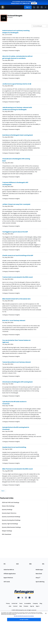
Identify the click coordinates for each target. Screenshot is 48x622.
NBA (30, 564)
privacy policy (15, 3)
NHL (43, 564)
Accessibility (27, 603)
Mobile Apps (39, 569)
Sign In (37, 606)
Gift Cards (7, 581)
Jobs (10, 606)
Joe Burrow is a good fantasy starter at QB (16, 84)
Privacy (8, 603)
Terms (20, 603)
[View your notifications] (37, 7)
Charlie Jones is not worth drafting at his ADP (17, 255)
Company (35, 603)
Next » (3, 491)
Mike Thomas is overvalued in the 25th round (17, 469)
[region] (24, 616)
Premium (26, 606)
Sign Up (32, 606)
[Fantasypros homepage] (2, 8)
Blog (41, 603)
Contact (15, 606)
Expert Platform (8, 577)
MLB (17, 564)
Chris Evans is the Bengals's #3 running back (17, 382)
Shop (38, 577)
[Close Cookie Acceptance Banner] (45, 613)
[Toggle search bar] (41, 7)
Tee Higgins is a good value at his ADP (15, 232)
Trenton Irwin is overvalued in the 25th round (17, 277)
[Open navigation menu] (45, 7)
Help (20, 606)
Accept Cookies (24, 619)
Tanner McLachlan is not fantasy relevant (16, 362)
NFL (5, 564)
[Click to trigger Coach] (34, 7)
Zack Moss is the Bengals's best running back (17, 135)
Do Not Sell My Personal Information (24, 616)
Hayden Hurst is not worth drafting (14, 447)
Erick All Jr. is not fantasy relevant (13, 320)
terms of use (26, 3)
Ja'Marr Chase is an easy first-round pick (16, 204)
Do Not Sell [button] (14, 603)
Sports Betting (40, 581)
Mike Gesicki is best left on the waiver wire (16, 299)
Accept (34, 3)
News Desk (39, 573)
